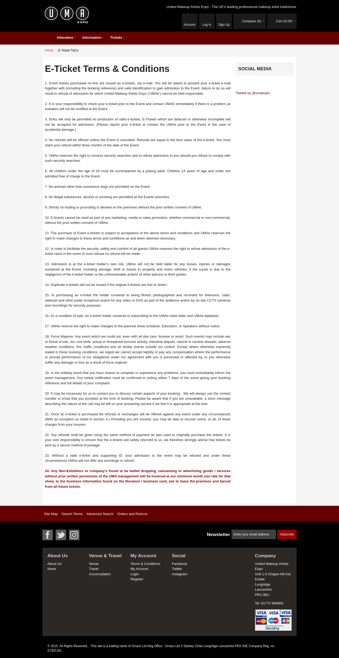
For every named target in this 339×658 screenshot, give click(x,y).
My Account (139, 569)
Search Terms (72, 514)
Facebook (179, 564)
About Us (54, 564)
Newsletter (218, 534)
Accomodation (100, 574)
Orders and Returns (132, 514)
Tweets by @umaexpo (253, 93)
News (51, 569)
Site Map (51, 514)
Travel (94, 569)
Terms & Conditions (145, 564)
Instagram (179, 574)
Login (134, 574)
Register (136, 579)
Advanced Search (100, 514)
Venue (94, 564)
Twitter (177, 569)
